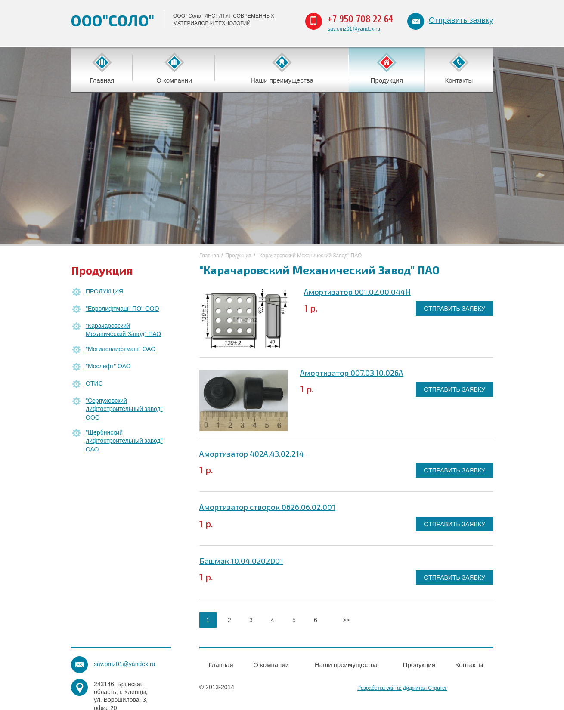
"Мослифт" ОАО (108, 366)
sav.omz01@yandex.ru (354, 29)
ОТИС (94, 383)
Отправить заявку (461, 20)
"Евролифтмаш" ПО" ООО (122, 308)
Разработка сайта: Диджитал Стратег (402, 688)
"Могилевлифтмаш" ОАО (120, 349)
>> (346, 620)
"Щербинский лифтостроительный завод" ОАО (124, 441)
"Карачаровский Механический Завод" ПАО (123, 330)
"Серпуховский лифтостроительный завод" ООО (124, 409)
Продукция (238, 256)
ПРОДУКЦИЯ (104, 291)
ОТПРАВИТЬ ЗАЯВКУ (454, 308)
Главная (209, 256)
